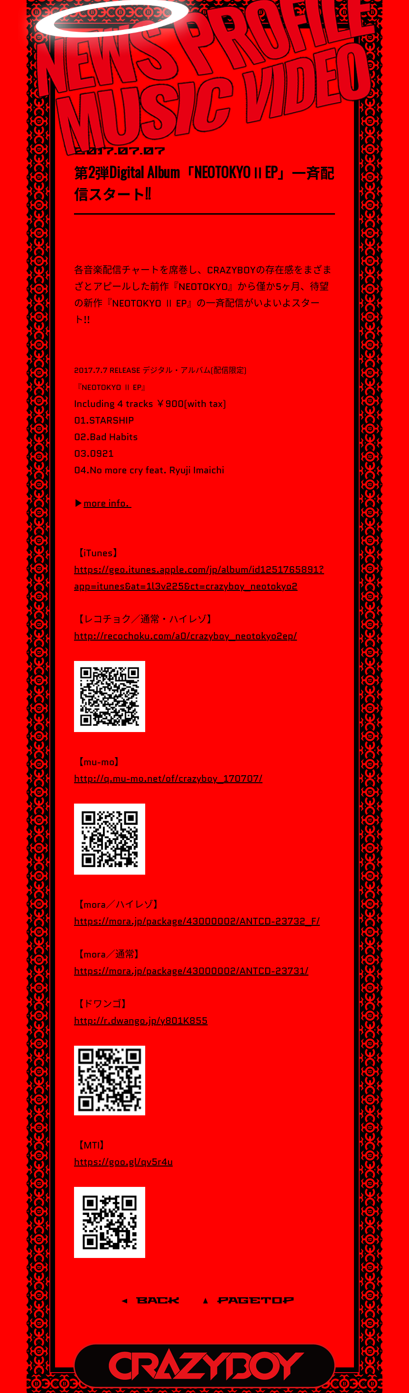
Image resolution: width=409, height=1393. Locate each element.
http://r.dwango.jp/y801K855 (141, 1020)
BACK (157, 1300)
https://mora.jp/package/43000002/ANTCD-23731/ (191, 970)
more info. (107, 503)
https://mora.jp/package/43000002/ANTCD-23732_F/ (197, 921)
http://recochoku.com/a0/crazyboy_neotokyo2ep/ (185, 635)
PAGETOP (255, 1300)
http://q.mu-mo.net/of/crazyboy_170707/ (168, 778)
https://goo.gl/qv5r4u (123, 1161)
